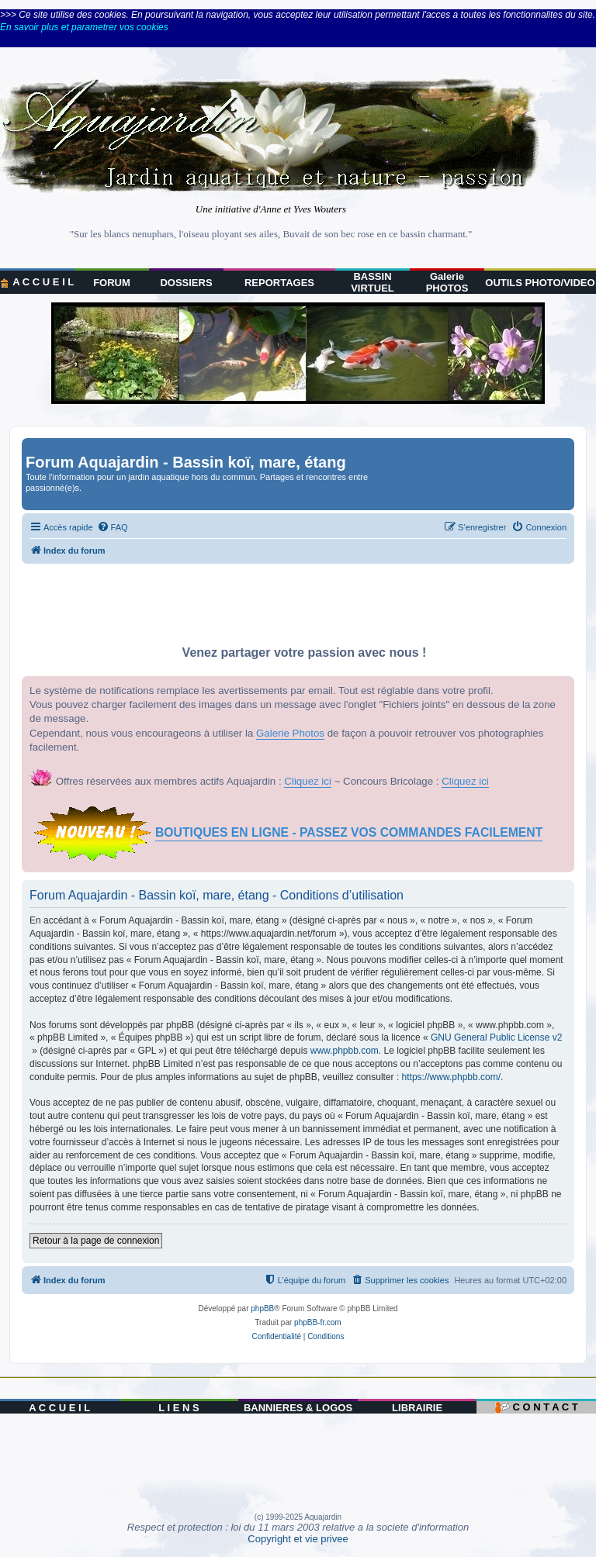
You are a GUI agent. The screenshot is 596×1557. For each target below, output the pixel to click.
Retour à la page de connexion (96, 1240)
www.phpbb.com (344, 1050)
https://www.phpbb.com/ (451, 1077)
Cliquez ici (307, 781)
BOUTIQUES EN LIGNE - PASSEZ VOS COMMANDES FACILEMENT (348, 832)
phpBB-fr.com (317, 1322)
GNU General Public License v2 (496, 1037)
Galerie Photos (290, 733)
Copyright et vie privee (298, 1539)
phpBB (262, 1308)
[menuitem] (112, 527)
